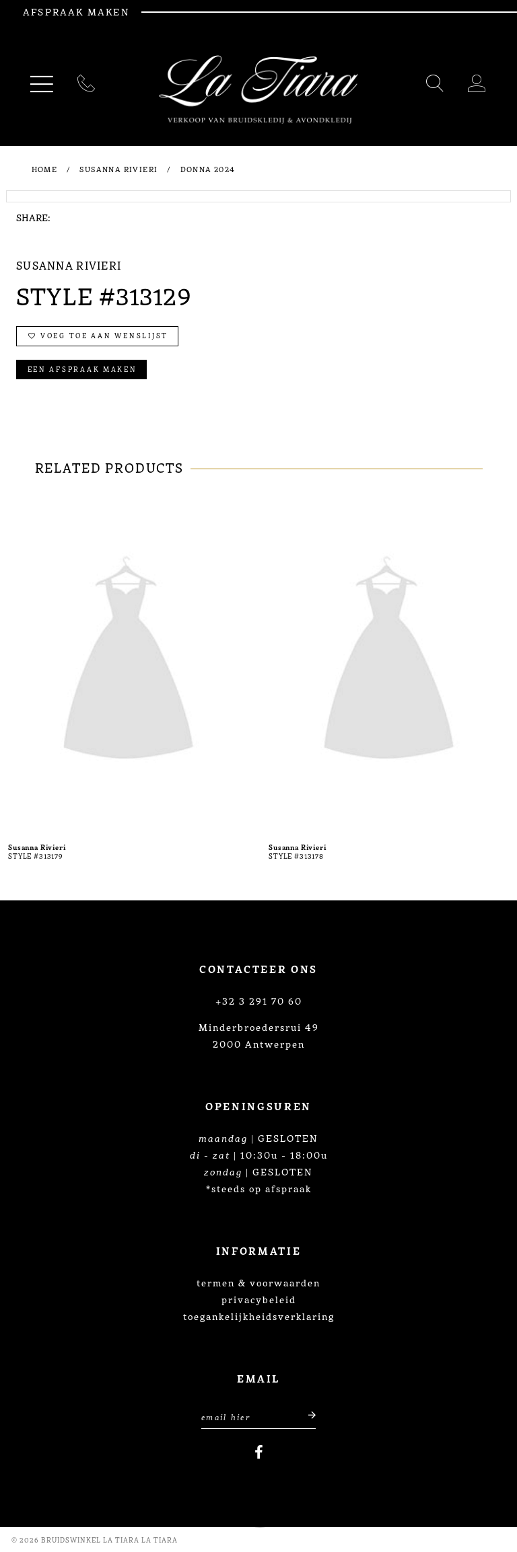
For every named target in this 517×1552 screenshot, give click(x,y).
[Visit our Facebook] (258, 1452)
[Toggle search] (435, 86)
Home (45, 168)
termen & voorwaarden (258, 1282)
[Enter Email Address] (258, 1415)
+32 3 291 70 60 (258, 1000)
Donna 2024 (208, 168)
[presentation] (128, 662)
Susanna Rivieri (118, 168)
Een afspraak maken (82, 369)
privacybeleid (258, 1299)
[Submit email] (305, 1415)
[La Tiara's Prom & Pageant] (258, 89)
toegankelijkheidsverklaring (259, 1316)
